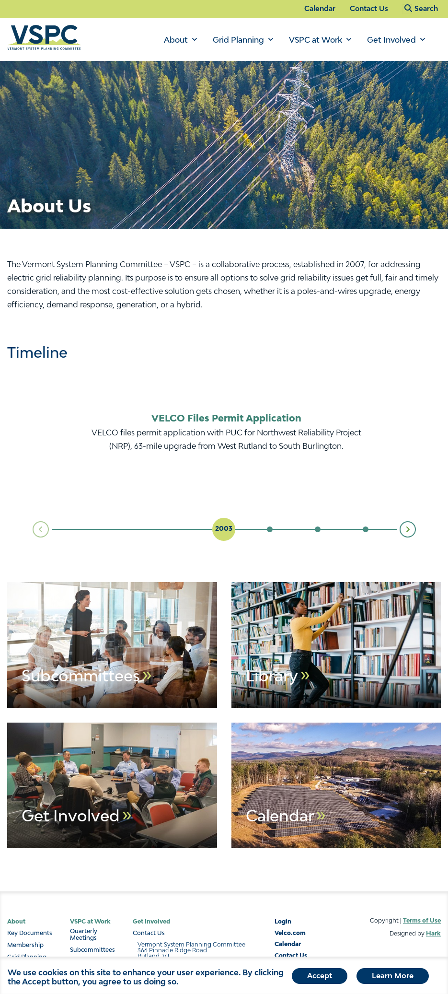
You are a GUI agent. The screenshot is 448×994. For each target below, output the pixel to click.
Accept (319, 975)
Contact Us (369, 8)
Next (415, 529)
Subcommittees (92, 950)
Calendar (319, 8)
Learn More (393, 975)
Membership (25, 945)
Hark (433, 933)
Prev (33, 530)
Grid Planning (238, 40)
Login (283, 921)
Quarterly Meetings (83, 934)
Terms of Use (422, 920)
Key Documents (29, 933)
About (176, 40)
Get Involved (391, 40)
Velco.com (290, 932)
